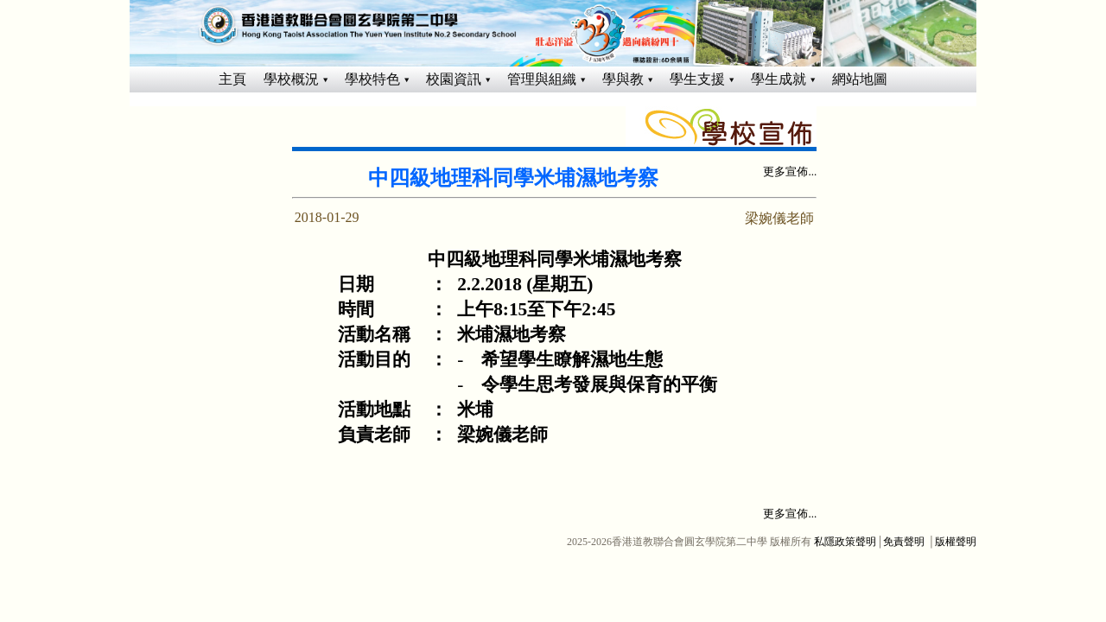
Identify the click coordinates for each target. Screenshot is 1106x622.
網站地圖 (859, 79)
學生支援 (697, 79)
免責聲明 (904, 542)
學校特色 (372, 79)
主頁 (232, 79)
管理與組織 (541, 79)
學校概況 (291, 79)
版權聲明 (955, 542)
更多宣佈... (790, 171)
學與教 (623, 79)
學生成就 (778, 79)
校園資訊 (453, 79)
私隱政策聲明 (845, 542)
